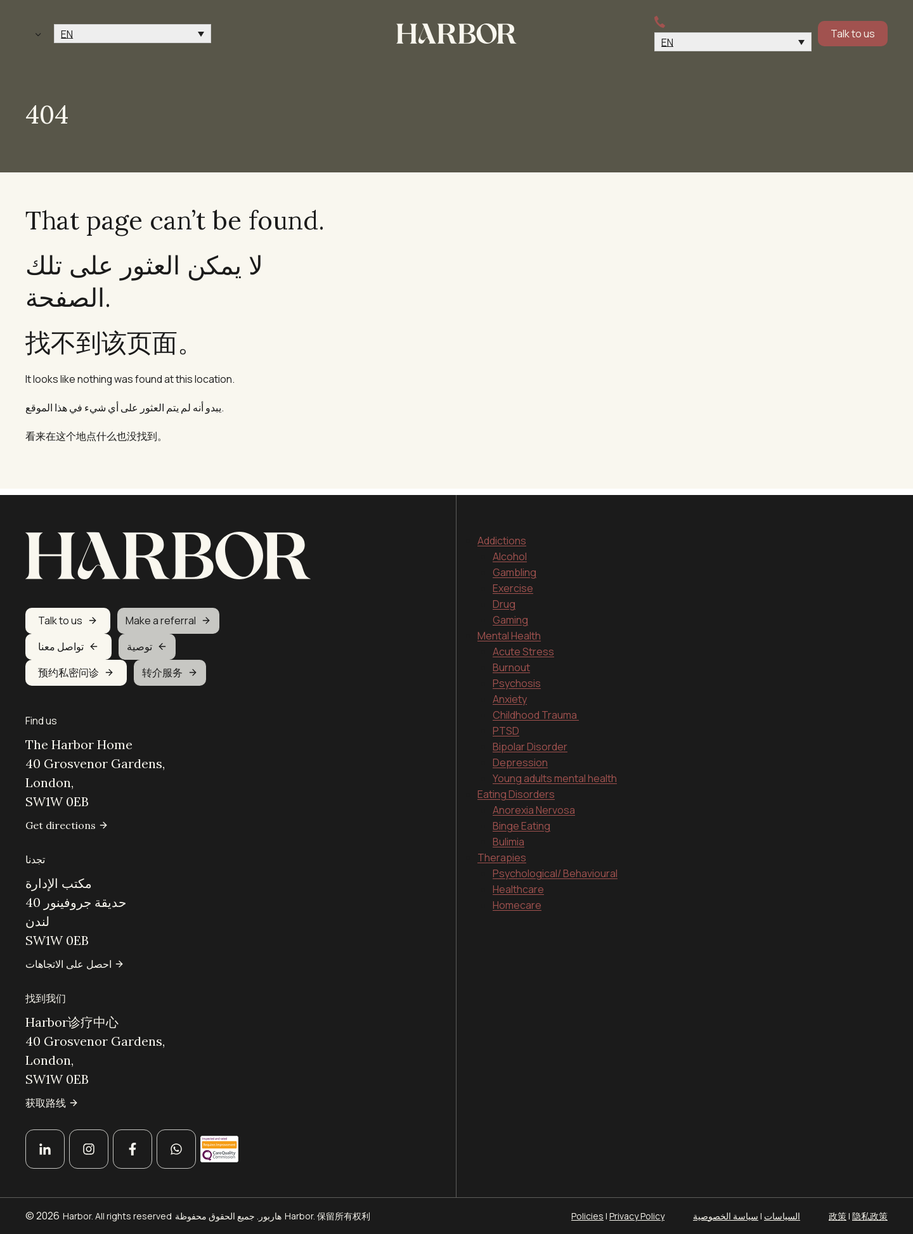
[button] (132, 33)
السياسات (782, 1216)
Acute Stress (523, 646)
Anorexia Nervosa (534, 804)
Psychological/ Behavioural (555, 868)
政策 (837, 1216)
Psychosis (517, 677)
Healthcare (518, 883)
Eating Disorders (516, 788)
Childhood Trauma (536, 709)
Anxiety (510, 693)
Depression (520, 757)
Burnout (511, 662)
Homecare (517, 899)
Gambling (514, 567)
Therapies (501, 852)
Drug (504, 598)
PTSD (506, 725)
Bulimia (508, 836)
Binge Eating (521, 820)
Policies (587, 1216)
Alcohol (510, 551)
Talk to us (853, 34)
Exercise (513, 582)
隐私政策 (870, 1216)
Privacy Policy (636, 1216)
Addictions (501, 535)
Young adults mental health (555, 773)
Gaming (510, 614)
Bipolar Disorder (530, 741)
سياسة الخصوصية (725, 1216)
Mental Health (509, 630)
